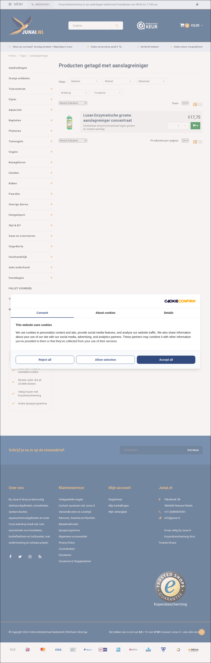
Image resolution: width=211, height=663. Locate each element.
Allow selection (105, 359)
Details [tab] (168, 312)
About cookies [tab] (105, 312)
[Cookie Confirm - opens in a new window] (179, 301)
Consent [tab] (42, 312)
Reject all (45, 359)
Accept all (166, 359)
